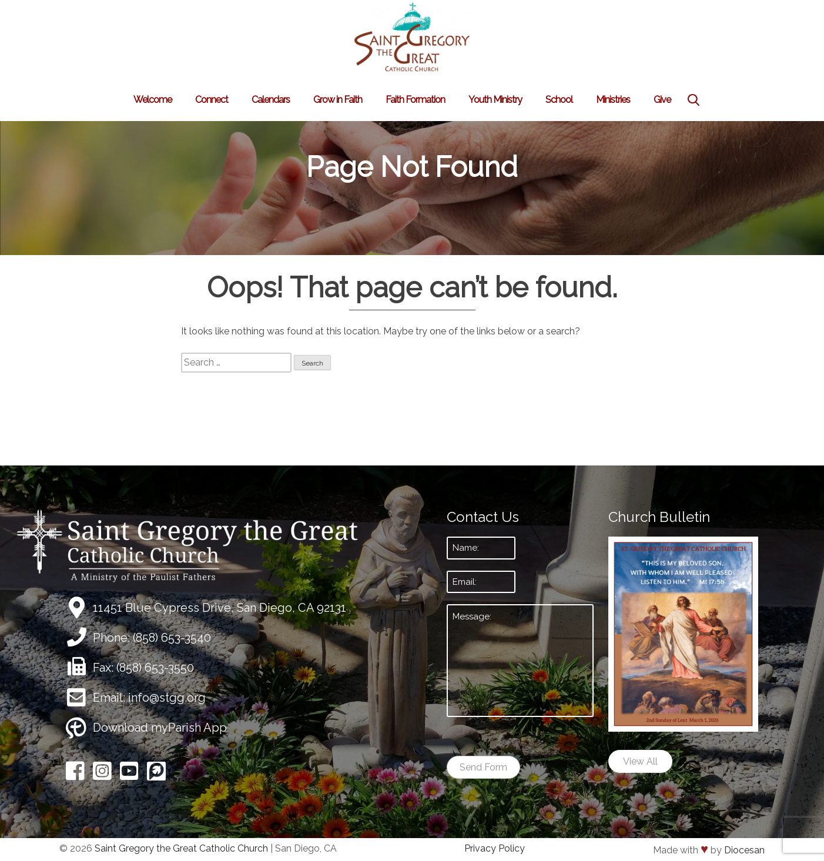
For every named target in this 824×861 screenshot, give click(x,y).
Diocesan (744, 850)
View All (640, 761)
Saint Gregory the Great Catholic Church (181, 848)
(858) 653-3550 (155, 668)
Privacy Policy (494, 848)
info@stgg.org (167, 698)
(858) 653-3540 (172, 638)
